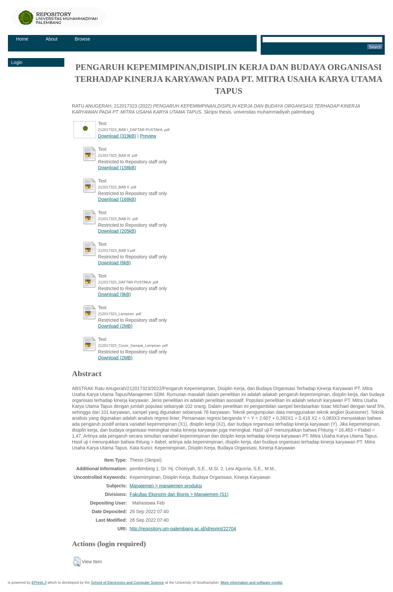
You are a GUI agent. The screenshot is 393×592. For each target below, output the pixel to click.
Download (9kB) (114, 294)
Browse (82, 39)
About (52, 39)
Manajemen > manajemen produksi (166, 485)
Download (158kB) (117, 167)
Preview (148, 136)
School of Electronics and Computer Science (127, 582)
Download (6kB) (114, 262)
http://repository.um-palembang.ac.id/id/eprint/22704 (183, 528)
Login (16, 62)
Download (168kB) (117, 199)
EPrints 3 (39, 582)
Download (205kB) (117, 231)
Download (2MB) (115, 326)
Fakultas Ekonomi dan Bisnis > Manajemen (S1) (179, 494)
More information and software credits (251, 582)
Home (22, 39)
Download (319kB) (117, 136)
